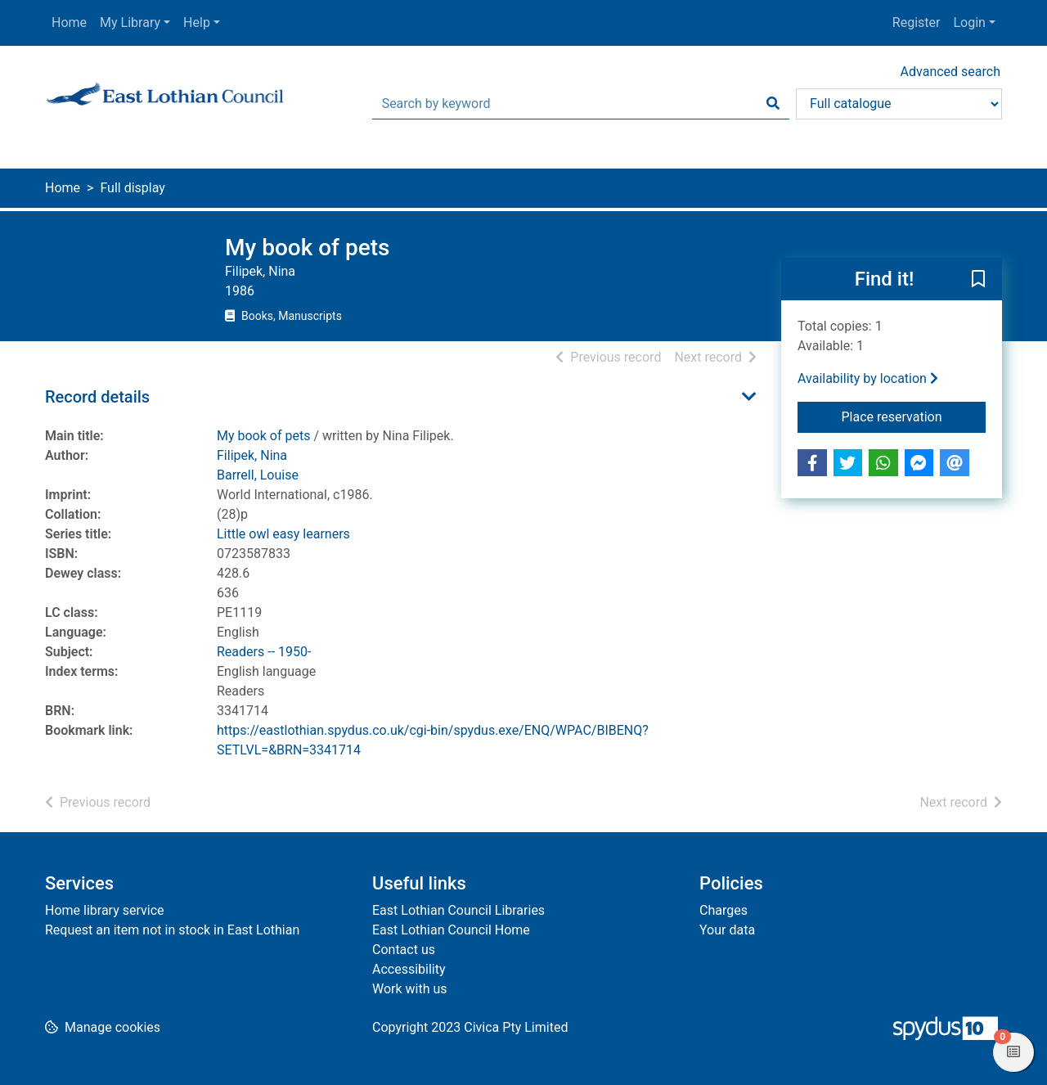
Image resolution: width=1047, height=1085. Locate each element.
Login (969, 22)
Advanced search (950, 71)
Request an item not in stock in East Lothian (172, 930)
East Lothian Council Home (451, 930)
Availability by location (868, 378)
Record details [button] (97, 397)
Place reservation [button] (914, 416)
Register (916, 22)
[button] (978, 279)
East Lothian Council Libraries (458, 910)
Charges (723, 910)
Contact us (403, 949)
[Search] (773, 103)
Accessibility (409, 969)
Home (69, 22)
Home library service (104, 910)
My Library (130, 22)
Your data (727, 930)
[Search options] (899, 103)
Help (196, 22)
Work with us (409, 989)
